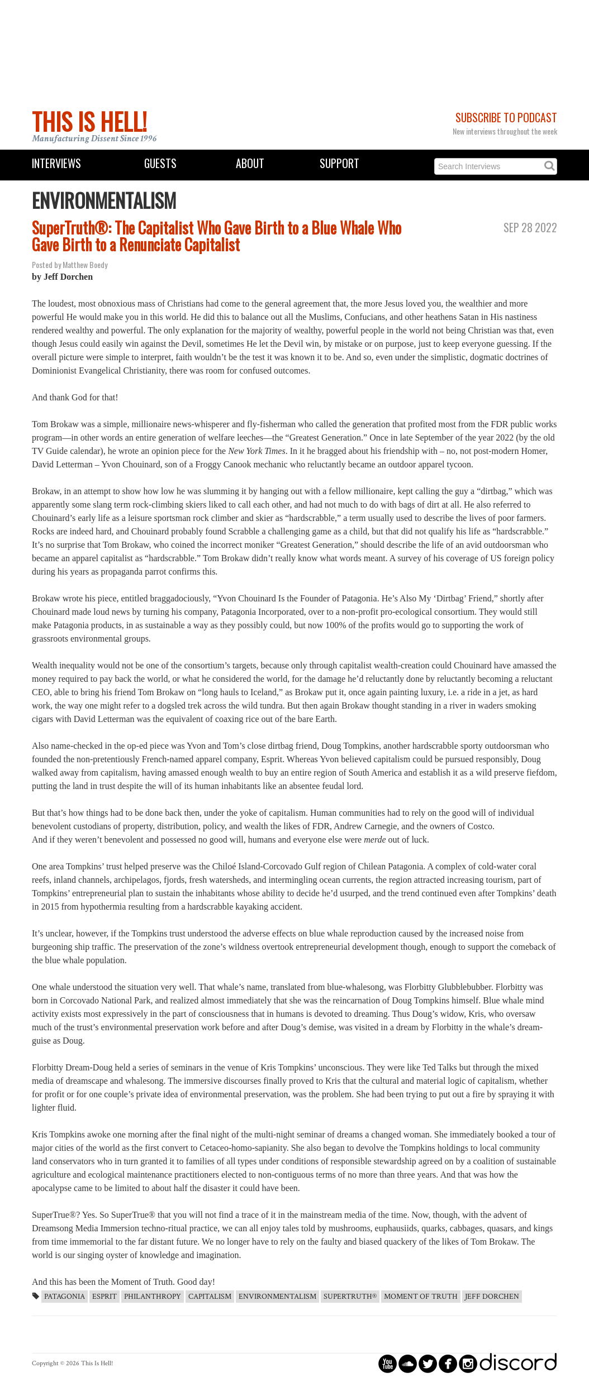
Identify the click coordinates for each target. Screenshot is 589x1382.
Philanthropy (152, 1297)
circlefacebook (448, 1363)
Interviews (56, 163)
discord (518, 1363)
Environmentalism (277, 1297)
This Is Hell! (89, 121)
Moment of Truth (421, 1297)
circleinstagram (468, 1363)
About (250, 163)
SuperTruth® (350, 1297)
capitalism (209, 1297)
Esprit (104, 1297)
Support (339, 163)
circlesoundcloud (407, 1363)
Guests (160, 163)
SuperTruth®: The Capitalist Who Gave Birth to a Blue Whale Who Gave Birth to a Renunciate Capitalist (216, 236)
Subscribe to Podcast (506, 117)
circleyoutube (387, 1363)
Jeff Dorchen (492, 1297)
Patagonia (64, 1297)
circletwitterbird (428, 1363)
